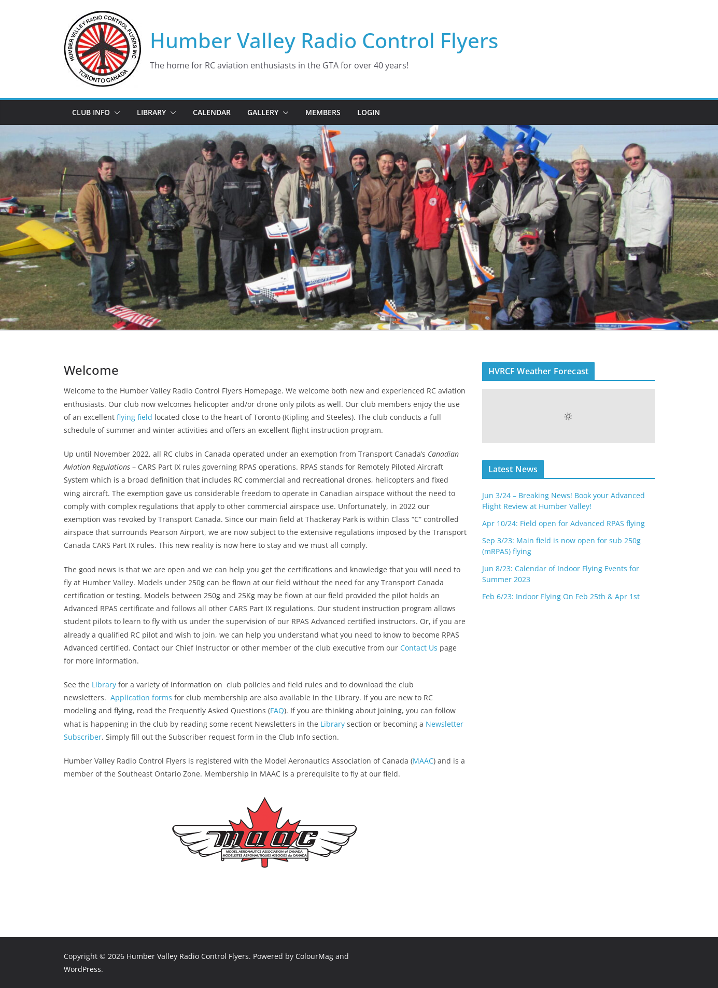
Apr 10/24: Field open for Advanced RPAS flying (563, 523)
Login (368, 112)
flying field (134, 417)
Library (151, 112)
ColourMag (314, 956)
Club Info (91, 112)
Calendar (212, 112)
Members (323, 112)
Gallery (262, 112)
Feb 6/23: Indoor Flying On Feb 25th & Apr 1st (561, 596)
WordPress (82, 969)
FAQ (277, 710)
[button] (115, 112)
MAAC (423, 761)
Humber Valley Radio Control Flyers (324, 40)
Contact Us (418, 648)
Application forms (141, 697)
